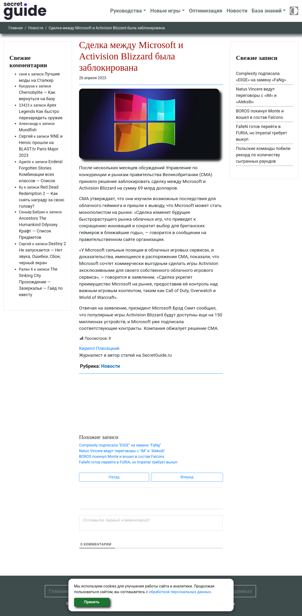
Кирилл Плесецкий (99, 348)
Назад (114, 477)
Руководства (126, 11)
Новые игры (165, 11)
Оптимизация (205, 11)
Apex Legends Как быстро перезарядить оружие (41, 111)
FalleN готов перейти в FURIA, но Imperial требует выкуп (128, 462)
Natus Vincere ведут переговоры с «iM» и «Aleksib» (256, 95)
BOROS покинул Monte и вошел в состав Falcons (121, 456)
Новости (236, 11)
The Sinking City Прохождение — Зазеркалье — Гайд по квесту (41, 282)
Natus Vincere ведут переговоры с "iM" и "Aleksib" (122, 451)
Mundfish (28, 129)
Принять (91, 602)
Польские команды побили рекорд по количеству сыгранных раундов (263, 155)
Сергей (26, 136)
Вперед (186, 477)
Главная (15, 28)
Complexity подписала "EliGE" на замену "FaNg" (120, 445)
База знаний (266, 11)
